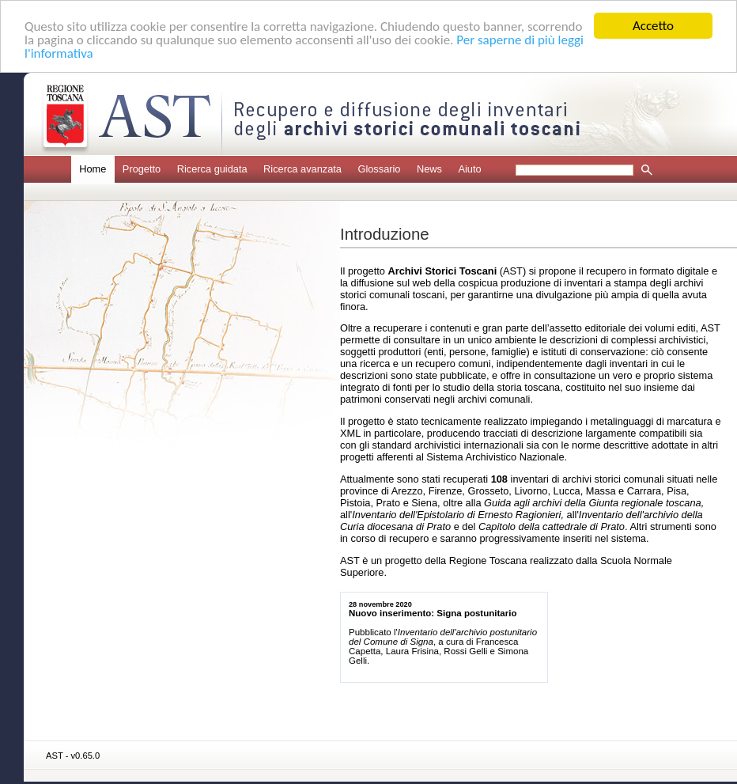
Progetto (142, 169)
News (429, 169)
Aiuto (469, 169)
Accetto (653, 25)
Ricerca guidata (212, 169)
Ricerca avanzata (302, 169)
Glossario (378, 169)
